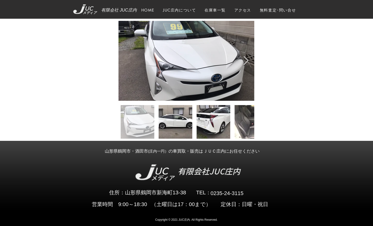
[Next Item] (246, 60)
